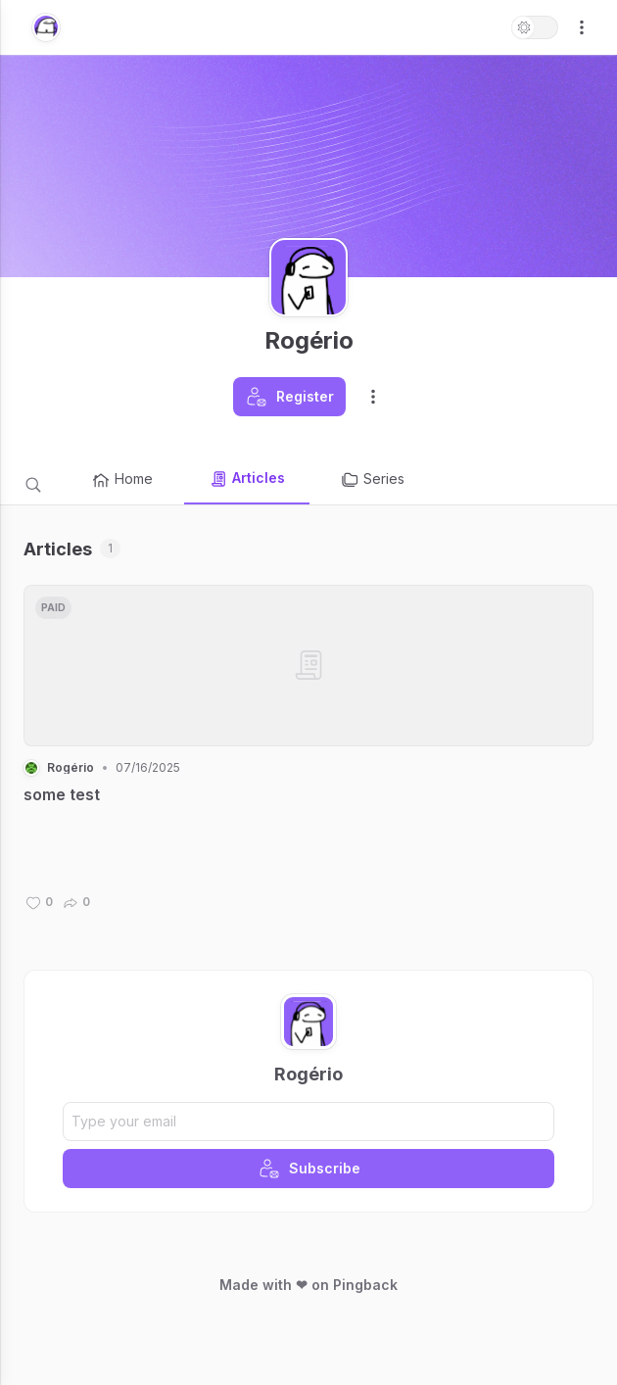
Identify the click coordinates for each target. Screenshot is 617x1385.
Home (122, 480)
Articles (247, 479)
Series (372, 480)
